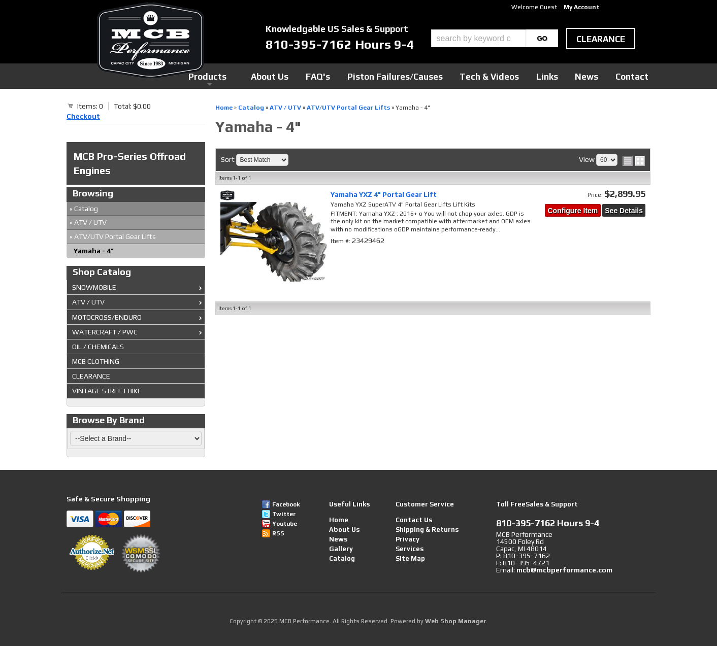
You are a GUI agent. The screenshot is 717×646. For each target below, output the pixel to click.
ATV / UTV (88, 222)
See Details (624, 211)
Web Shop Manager (455, 621)
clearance (600, 39)
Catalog (84, 209)
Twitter (284, 514)
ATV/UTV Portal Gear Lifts (113, 236)
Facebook (286, 504)
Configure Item (573, 211)
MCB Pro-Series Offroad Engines (130, 163)
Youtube (284, 523)
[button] (494, 38)
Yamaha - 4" (94, 251)
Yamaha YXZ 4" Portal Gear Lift (384, 194)
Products (312, 76)
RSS (278, 533)
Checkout (83, 116)
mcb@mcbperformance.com (564, 570)
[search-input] (479, 38)
